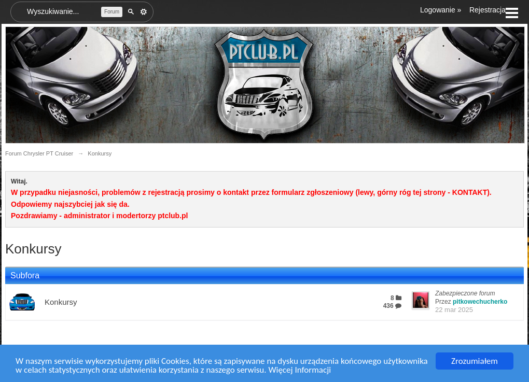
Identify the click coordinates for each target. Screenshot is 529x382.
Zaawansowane (144, 12)
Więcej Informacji (299, 370)
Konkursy (61, 302)
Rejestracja (487, 10)
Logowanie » (440, 10)
